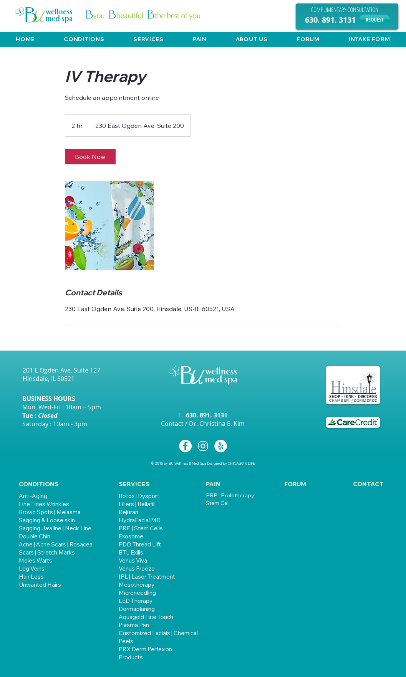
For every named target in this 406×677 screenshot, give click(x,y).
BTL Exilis (131, 552)
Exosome (131, 536)
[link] (90, 156)
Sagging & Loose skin (47, 520)
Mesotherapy (136, 584)
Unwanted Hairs (40, 584)
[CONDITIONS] (46, 484)
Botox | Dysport (139, 496)
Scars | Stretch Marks (47, 552)
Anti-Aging (33, 496)
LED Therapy (135, 600)
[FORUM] (295, 484)
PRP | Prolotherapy (230, 495)
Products (131, 657)
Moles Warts (35, 560)
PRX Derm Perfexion (145, 649)
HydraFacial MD (140, 520)
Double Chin (34, 536)
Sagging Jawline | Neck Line (55, 528)
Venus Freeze (137, 568)
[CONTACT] (368, 484)
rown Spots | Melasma (52, 512)
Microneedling (137, 592)
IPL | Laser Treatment (147, 576)
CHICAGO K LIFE (241, 463)
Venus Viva (133, 560)
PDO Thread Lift (140, 544)
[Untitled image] (109, 225)
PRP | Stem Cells (141, 528)
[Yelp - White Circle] (220, 446)
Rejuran (128, 512)
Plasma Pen (134, 625)
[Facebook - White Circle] (185, 446)
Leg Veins (32, 568)
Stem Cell (218, 503)
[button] (84, 39)
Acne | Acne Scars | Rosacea (56, 544)
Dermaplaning (137, 608)
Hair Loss (31, 576)
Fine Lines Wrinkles (44, 504)
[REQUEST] (374, 19)
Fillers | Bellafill (137, 504)
